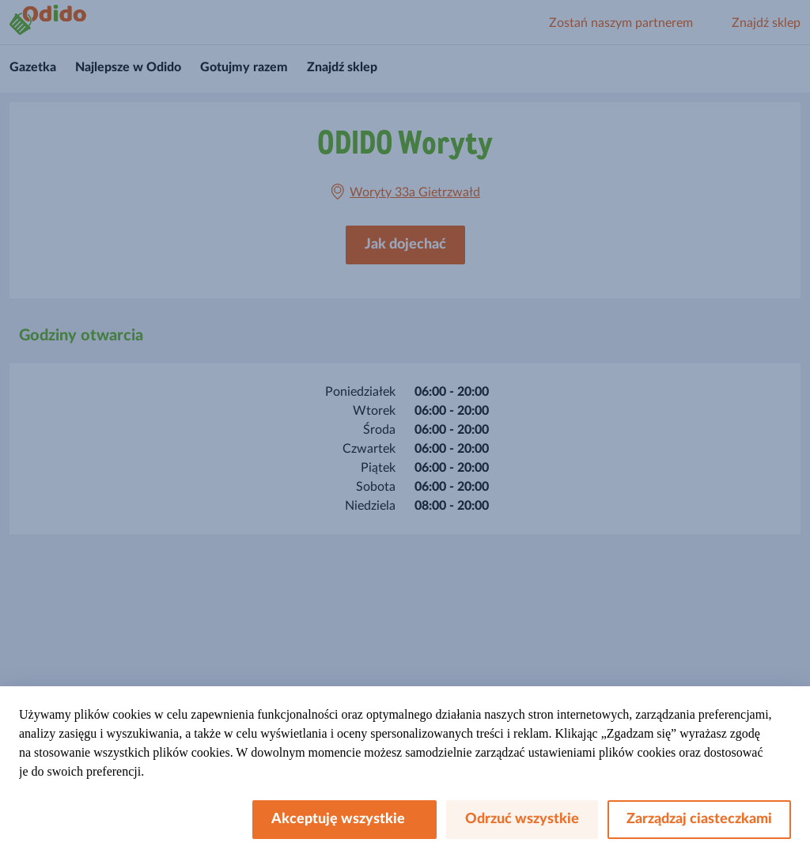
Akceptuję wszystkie (344, 819)
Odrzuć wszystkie (522, 819)
